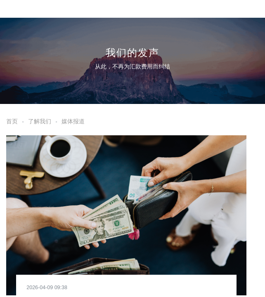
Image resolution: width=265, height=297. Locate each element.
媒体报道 (73, 121)
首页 (12, 121)
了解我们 (39, 121)
